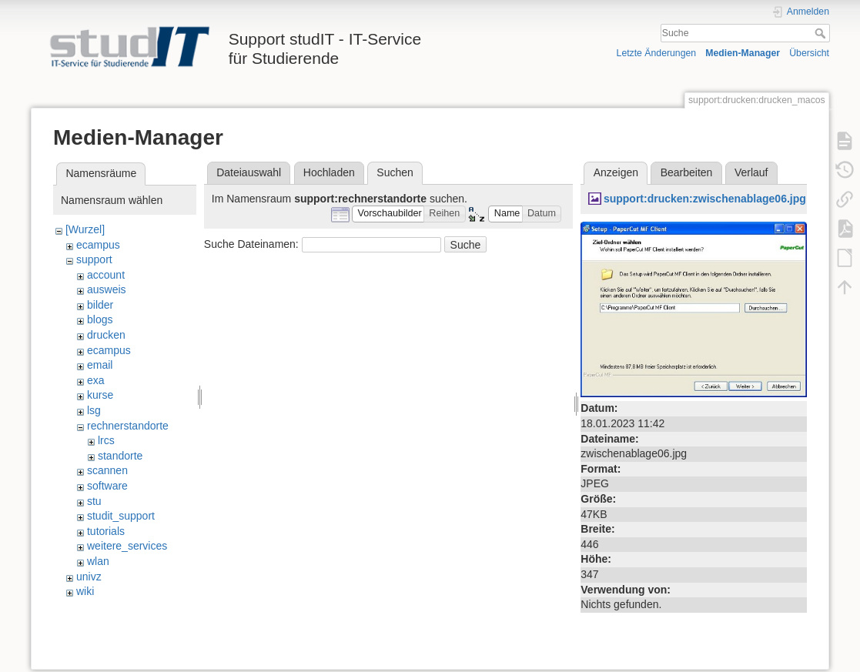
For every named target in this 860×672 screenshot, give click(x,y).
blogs (99, 319)
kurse (100, 395)
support (94, 259)
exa (96, 380)
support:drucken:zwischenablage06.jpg (705, 198)
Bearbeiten (687, 172)
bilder (100, 305)
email (99, 365)
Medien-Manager (742, 53)
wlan (98, 561)
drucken (106, 335)
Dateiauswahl (248, 172)
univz (89, 576)
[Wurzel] (85, 229)
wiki (85, 591)
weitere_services (127, 546)
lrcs (106, 440)
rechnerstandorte (128, 426)
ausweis (106, 289)
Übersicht (809, 53)
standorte (120, 456)
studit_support (121, 516)
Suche (822, 33)
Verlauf (751, 172)
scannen (107, 470)
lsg (94, 410)
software (107, 486)
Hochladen (329, 172)
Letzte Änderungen (657, 53)
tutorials (106, 531)
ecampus (98, 245)
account (106, 275)
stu (94, 501)
